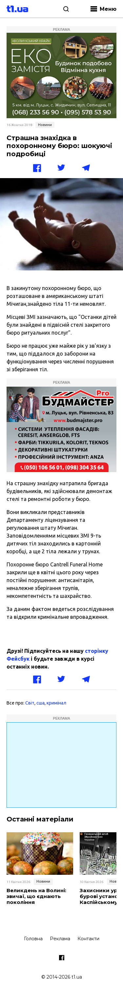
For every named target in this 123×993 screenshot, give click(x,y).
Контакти (88, 939)
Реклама (60, 939)
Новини (45, 125)
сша (40, 703)
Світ (29, 703)
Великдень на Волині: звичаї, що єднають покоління (36, 896)
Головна (33, 939)
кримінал (56, 703)
